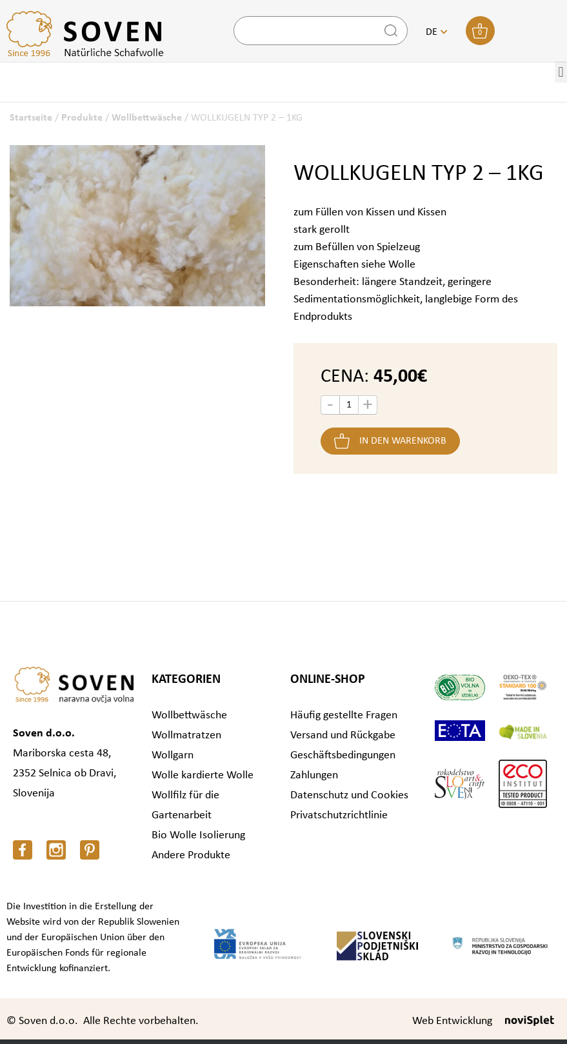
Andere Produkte (191, 855)
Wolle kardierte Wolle (203, 775)
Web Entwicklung (452, 1021)
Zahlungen (314, 775)
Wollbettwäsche (147, 118)
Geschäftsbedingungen (342, 755)
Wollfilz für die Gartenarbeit (185, 805)
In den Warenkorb (402, 441)
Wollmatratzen (186, 735)
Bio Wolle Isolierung (198, 835)
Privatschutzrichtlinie (339, 815)
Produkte (82, 118)
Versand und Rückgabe (342, 735)
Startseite (31, 118)
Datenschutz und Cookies (349, 795)
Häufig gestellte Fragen (343, 715)
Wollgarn (173, 755)
